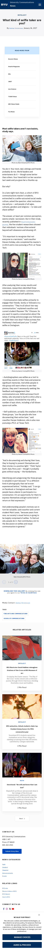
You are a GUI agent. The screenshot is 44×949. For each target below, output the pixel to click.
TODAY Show (13, 96)
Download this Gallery (14, 594)
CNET (10, 81)
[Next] (16, 585)
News (12, 5)
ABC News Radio (14, 104)
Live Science (13, 89)
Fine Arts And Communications (15, 616)
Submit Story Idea (14, 860)
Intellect (22, 15)
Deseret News (14, 59)
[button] (39, 914)
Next (22, 827)
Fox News (12, 112)
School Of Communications (14, 621)
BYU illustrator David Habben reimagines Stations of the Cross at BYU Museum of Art (22, 674)
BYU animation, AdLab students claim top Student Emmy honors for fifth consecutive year (22, 736)
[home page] (4, 4)
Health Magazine (14, 66)
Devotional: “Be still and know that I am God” (22, 794)
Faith (22, 789)
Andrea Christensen (16, 28)
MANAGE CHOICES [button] (22, 937)
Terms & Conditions (28, 595)
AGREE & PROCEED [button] (22, 945)
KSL (9, 74)
